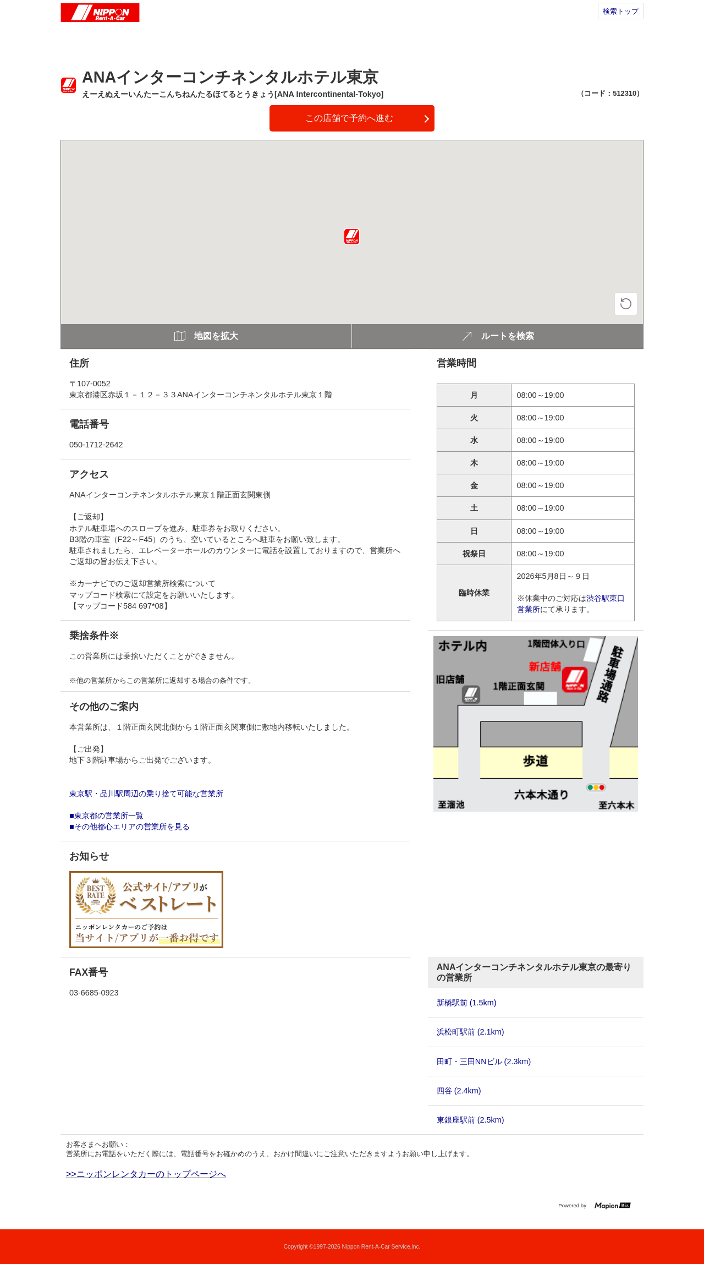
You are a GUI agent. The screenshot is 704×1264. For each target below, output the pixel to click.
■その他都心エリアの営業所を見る (129, 826)
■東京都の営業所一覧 (106, 815)
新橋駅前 (467, 1002)
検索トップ (621, 11)
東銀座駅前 (470, 1119)
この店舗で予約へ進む (349, 118)
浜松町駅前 (470, 1031)
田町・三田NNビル (484, 1061)
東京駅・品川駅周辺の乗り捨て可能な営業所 (146, 793)
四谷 (459, 1090)
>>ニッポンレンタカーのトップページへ (146, 1174)
